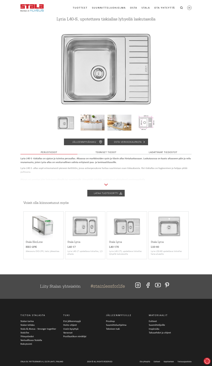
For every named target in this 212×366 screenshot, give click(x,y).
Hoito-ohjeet (70, 324)
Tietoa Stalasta (32, 315)
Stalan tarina (27, 321)
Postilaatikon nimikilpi (74, 336)
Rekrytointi (26, 343)
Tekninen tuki (113, 328)
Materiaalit (158, 315)
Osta (133, 7)
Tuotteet (80, 7)
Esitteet (153, 321)
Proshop (110, 321)
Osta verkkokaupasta (130, 141)
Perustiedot (49, 152)
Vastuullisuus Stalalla (31, 340)
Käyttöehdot (169, 361)
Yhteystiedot (27, 336)
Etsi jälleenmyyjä (72, 321)
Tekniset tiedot (106, 152)
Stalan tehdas (27, 324)
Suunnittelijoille (157, 324)
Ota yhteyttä (164, 7)
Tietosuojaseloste (184, 361)
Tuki (66, 315)
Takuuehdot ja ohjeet (160, 332)
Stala (146, 7)
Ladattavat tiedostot (163, 152)
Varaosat (68, 332)
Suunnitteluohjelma (109, 7)
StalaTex (24, 332)
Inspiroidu (154, 328)
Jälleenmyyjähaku (87, 141)
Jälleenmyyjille (119, 315)
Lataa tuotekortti (108, 193)
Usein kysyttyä (70, 328)
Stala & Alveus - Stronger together (38, 328)
